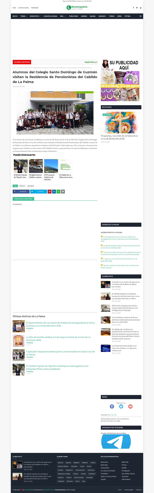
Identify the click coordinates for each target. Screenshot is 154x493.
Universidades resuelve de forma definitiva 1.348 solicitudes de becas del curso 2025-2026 (126, 319)
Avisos (89, 466)
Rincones (70, 481)
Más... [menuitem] (62, 16)
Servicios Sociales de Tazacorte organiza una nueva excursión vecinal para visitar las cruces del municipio (121, 253)
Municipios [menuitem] (34, 16)
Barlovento (104, 462)
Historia (68, 477)
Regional (76, 462)
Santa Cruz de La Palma (108, 476)
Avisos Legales (129, 490)
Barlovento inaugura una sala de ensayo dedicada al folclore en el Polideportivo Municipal (125, 308)
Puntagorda (126, 471)
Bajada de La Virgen (64, 474)
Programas (69, 470)
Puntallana (104, 474)
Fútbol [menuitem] (128, 16)
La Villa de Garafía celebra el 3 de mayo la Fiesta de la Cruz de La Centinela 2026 (120, 247)
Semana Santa (78, 477)
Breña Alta (125, 462)
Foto (83, 481)
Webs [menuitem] (119, 16)
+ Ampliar (29, 328)
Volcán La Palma (63, 466)
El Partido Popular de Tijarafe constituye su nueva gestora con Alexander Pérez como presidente (57, 367)
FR (115, 415)
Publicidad (34, 8)
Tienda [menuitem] (111, 16)
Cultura (93, 462)
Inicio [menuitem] (15, 16)
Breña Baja (104, 465)
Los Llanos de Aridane (108, 471)
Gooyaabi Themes (48, 490)
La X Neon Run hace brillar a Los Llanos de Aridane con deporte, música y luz (124, 348)
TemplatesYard (28, 490)
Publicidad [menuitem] (73, 16)
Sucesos (60, 470)
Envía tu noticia (24, 8)
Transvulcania (80, 470)
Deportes (85, 462)
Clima (77, 481)
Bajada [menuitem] (92, 16)
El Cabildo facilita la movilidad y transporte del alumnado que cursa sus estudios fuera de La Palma (125, 296)
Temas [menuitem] (22, 16)
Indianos (60, 477)
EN (109, 415)
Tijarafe (103, 479)
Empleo (83, 474)
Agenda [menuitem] (84, 16)
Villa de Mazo (126, 479)
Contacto (138, 490)
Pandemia (92, 474)
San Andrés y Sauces (128, 474)
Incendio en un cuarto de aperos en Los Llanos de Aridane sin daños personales (126, 284)
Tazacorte (125, 476)
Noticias (22, 186)
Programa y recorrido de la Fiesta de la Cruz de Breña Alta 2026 (119, 137)
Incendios (90, 477)
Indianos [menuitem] (102, 16)
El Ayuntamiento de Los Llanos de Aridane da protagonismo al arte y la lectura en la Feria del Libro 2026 (60, 324)
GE (112, 415)
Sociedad (20, 68)
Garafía (124, 468)
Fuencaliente (105, 468)
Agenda (68, 462)
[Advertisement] (77, 39)
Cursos (82, 466)
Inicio (14, 8)
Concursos (91, 470)
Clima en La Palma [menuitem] (50, 16)
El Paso (124, 465)
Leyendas (61, 481)
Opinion (75, 474)
